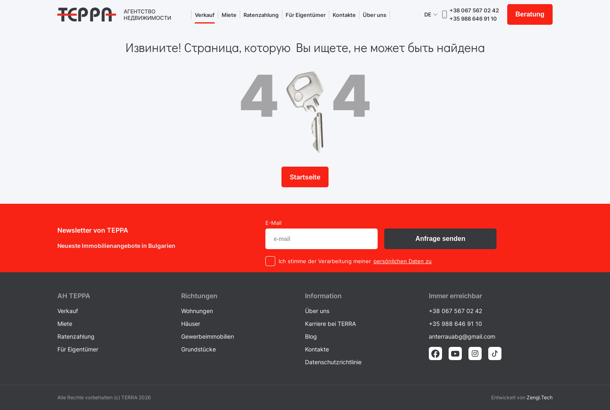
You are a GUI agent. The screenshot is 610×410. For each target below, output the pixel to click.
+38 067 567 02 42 (474, 10)
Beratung (529, 14)
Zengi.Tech (540, 397)
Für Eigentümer (306, 15)
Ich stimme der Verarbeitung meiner (325, 261)
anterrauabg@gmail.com (462, 336)
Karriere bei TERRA (330, 323)
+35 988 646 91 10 (473, 18)
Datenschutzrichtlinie (333, 361)
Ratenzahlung (261, 15)
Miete (229, 15)
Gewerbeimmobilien (207, 336)
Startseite (305, 177)
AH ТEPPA (73, 296)
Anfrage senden (441, 238)
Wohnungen (197, 310)
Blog (311, 336)
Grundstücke (198, 349)
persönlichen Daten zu (403, 261)
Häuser (190, 323)
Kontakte (344, 15)
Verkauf (205, 15)
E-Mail (273, 222)
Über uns (374, 15)
